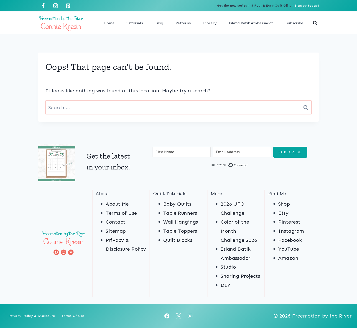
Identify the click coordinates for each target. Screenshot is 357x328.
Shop (284, 204)
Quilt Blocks (177, 240)
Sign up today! (307, 6)
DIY (225, 285)
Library (210, 22)
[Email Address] (242, 152)
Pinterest (289, 222)
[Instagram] (56, 6)
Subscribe (294, 22)
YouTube (288, 249)
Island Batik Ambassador (251, 22)
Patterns (183, 22)
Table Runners (180, 213)
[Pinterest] (68, 6)
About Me (117, 204)
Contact (115, 222)
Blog (159, 22)
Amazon (288, 258)
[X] (178, 316)
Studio (228, 267)
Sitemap (116, 231)
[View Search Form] (315, 23)
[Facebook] (43, 6)
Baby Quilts (177, 204)
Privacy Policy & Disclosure (32, 316)
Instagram (291, 231)
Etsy (283, 213)
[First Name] (182, 152)
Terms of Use (121, 213)
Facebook (290, 240)
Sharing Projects (240, 276)
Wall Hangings (180, 222)
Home (109, 22)
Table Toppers (180, 231)
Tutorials (135, 22)
